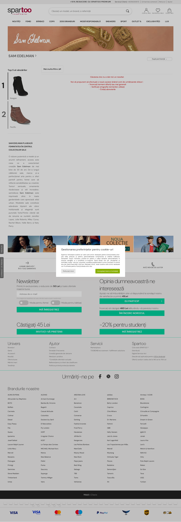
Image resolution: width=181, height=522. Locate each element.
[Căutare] (127, 11)
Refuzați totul (68, 271)
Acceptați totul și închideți (107, 271)
